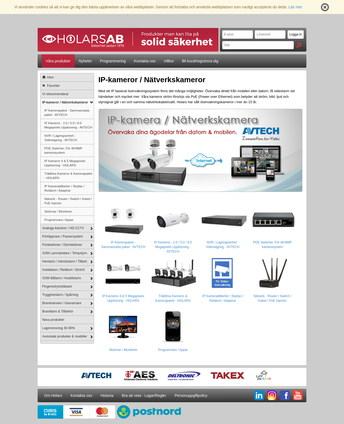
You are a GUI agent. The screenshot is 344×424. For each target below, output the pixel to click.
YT (297, 395)
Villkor (169, 61)
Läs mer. (295, 7)
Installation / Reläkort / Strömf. (63, 270)
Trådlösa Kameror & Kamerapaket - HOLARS (68, 175)
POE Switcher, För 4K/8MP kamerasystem (63, 150)
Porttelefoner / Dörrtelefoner (62, 245)
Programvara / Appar (58, 219)
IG (272, 395)
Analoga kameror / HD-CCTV (63, 228)
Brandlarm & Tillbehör (57, 311)
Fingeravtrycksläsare (57, 286)
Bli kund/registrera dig (200, 61)
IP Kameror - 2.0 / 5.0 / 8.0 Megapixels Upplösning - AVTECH (68, 125)
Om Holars (53, 395)
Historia (107, 395)
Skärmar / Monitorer (58, 211)
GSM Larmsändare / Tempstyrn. (65, 253)
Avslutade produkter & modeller (64, 336)
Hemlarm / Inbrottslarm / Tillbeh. (65, 261)
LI (259, 395)
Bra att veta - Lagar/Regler (144, 395)
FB (284, 395)
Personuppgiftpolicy (191, 395)
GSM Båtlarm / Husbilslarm (61, 278)
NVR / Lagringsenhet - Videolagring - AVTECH (60, 138)
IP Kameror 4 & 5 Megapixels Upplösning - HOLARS (64, 163)
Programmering (113, 61)
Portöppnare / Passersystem (62, 236)
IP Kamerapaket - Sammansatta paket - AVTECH (66, 112)
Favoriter (50, 86)
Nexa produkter (53, 320)
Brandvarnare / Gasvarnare (61, 303)
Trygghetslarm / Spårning (60, 295)
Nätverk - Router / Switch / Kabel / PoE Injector (68, 201)
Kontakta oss (145, 61)
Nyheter (85, 61)
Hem (47, 77)
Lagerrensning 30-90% (58, 328)
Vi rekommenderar (55, 94)
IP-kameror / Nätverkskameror (65, 102)
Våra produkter (58, 61)
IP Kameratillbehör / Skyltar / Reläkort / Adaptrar (64, 188)
